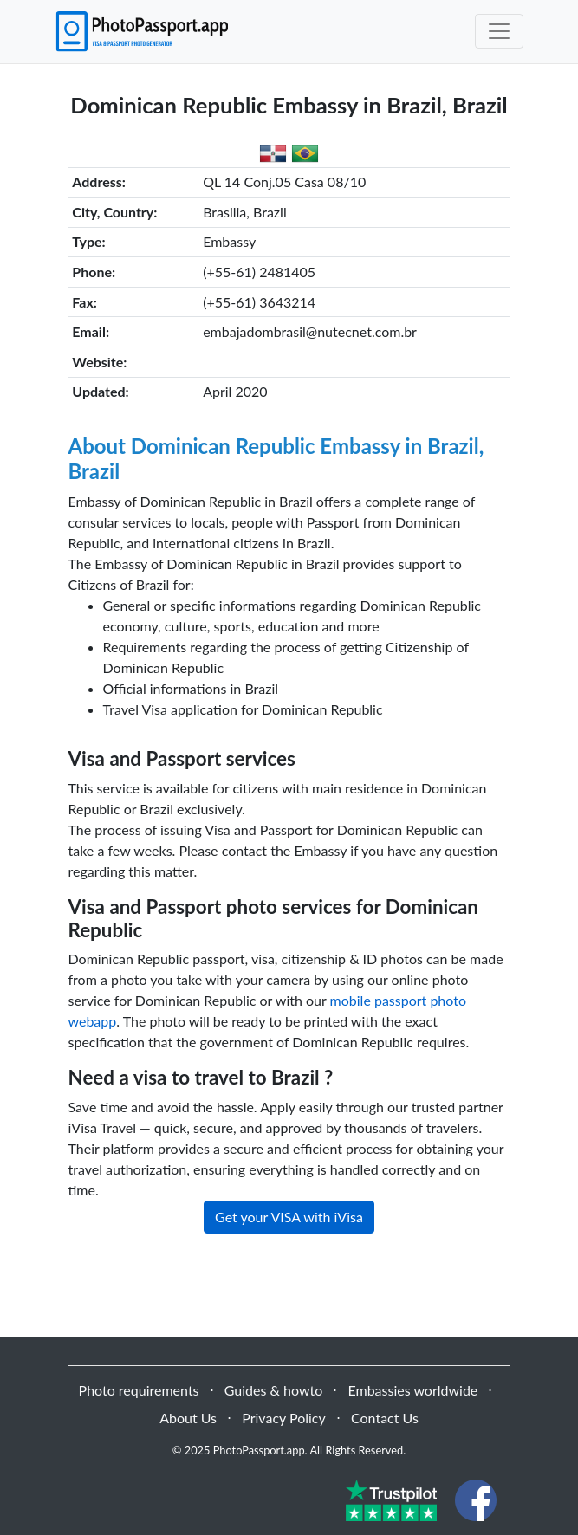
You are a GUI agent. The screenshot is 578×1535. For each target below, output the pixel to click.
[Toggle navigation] (499, 31)
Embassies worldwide (412, 1390)
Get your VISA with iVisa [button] (289, 1216)
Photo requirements (139, 1390)
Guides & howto (273, 1390)
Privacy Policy (284, 1417)
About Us (188, 1417)
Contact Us (385, 1417)
